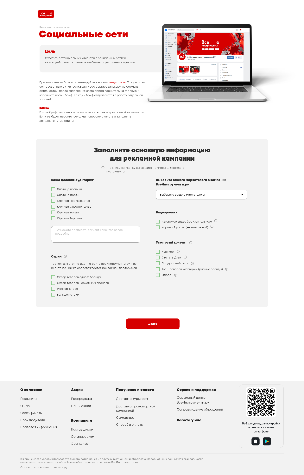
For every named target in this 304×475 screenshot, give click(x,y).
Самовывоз (125, 418)
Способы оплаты (129, 425)
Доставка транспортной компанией (135, 408)
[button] (65, 256)
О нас (25, 406)
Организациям (82, 437)
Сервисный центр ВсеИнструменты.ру (193, 400)
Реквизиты (28, 399)
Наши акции (81, 406)
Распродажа (81, 399)
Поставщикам (82, 429)
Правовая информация (38, 427)
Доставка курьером (132, 399)
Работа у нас (189, 420)
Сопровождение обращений (200, 409)
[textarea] (95, 234)
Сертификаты (31, 413)
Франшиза (79, 444)
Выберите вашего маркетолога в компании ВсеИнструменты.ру (191, 182)
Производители (32, 420)
